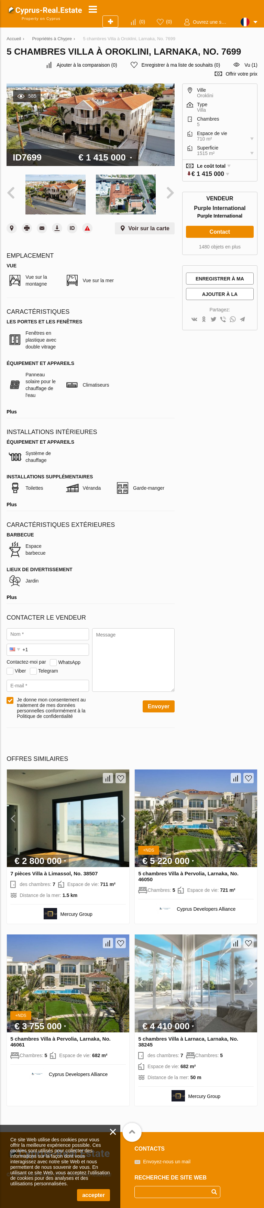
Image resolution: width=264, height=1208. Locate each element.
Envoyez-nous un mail (166, 1161)
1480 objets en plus (220, 247)
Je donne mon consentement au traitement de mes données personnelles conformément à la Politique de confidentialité (51, 708)
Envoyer (158, 706)
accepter (93, 1195)
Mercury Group (76, 914)
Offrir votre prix (241, 74)
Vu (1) (250, 65)
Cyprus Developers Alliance (206, 909)
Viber (20, 670)
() (142, 21)
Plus (12, 411)
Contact (220, 232)
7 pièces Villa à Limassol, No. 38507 (54, 873)
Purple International (219, 216)
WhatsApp (69, 662)
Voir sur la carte (148, 228)
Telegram (48, 670)
